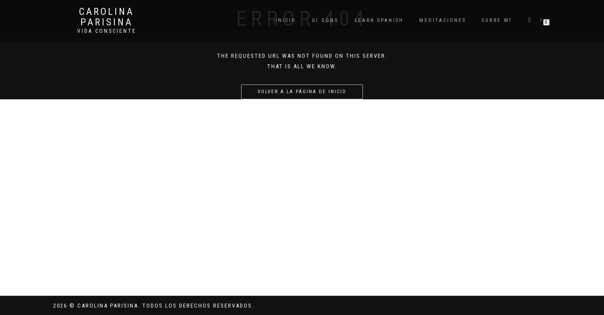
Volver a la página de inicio (302, 91)
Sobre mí (497, 20)
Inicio (286, 20)
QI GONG (325, 20)
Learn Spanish (379, 20)
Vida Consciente (106, 31)
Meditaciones (442, 20)
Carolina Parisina (106, 17)
